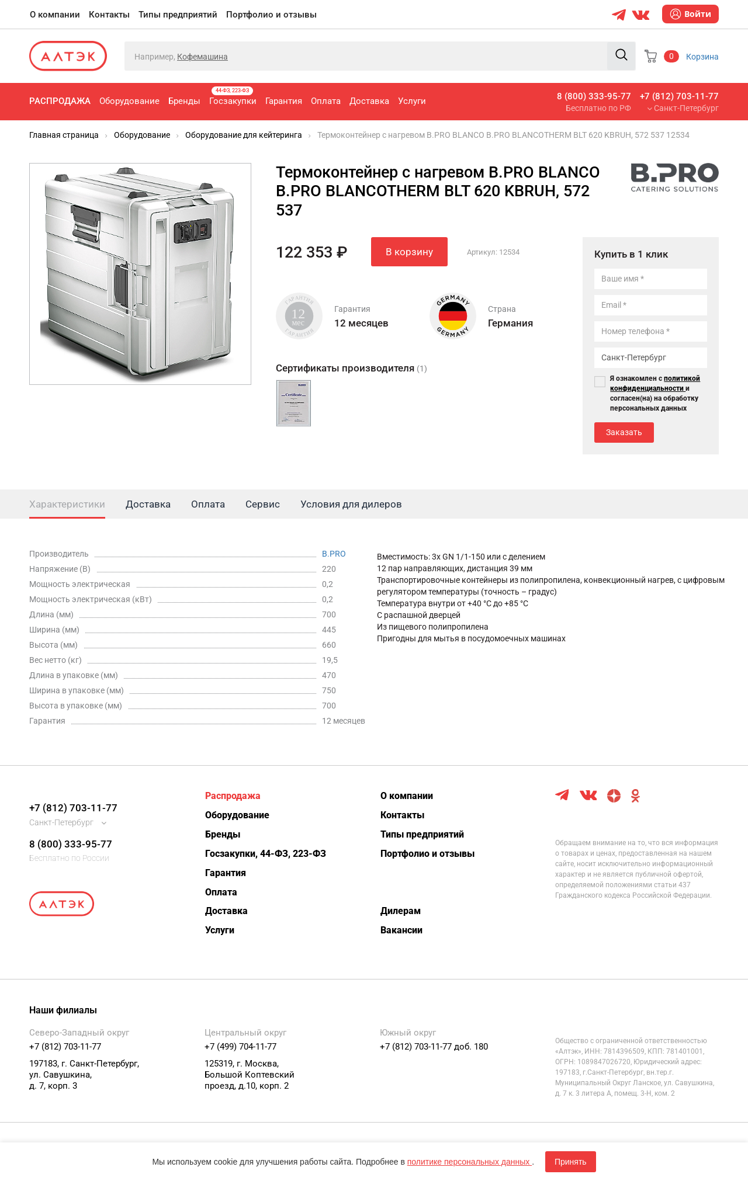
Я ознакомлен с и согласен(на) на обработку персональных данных (655, 393)
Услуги (412, 101)
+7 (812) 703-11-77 (679, 96)
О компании (55, 14)
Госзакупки (233, 96)
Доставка (369, 101)
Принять (571, 1161)
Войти (690, 14)
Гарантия (283, 101)
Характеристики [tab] (67, 504)
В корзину (409, 252)
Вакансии (401, 930)
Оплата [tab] (208, 504)
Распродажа (60, 101)
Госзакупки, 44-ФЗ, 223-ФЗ (265, 853)
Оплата (326, 101)
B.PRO (334, 553)
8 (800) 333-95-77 (594, 96)
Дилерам (400, 910)
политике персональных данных (469, 1161)
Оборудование (129, 101)
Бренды (184, 101)
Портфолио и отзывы (271, 14)
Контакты (109, 14)
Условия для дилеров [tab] (351, 504)
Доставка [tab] (148, 504)
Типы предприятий (177, 14)
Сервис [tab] (262, 504)
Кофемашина (202, 56)
